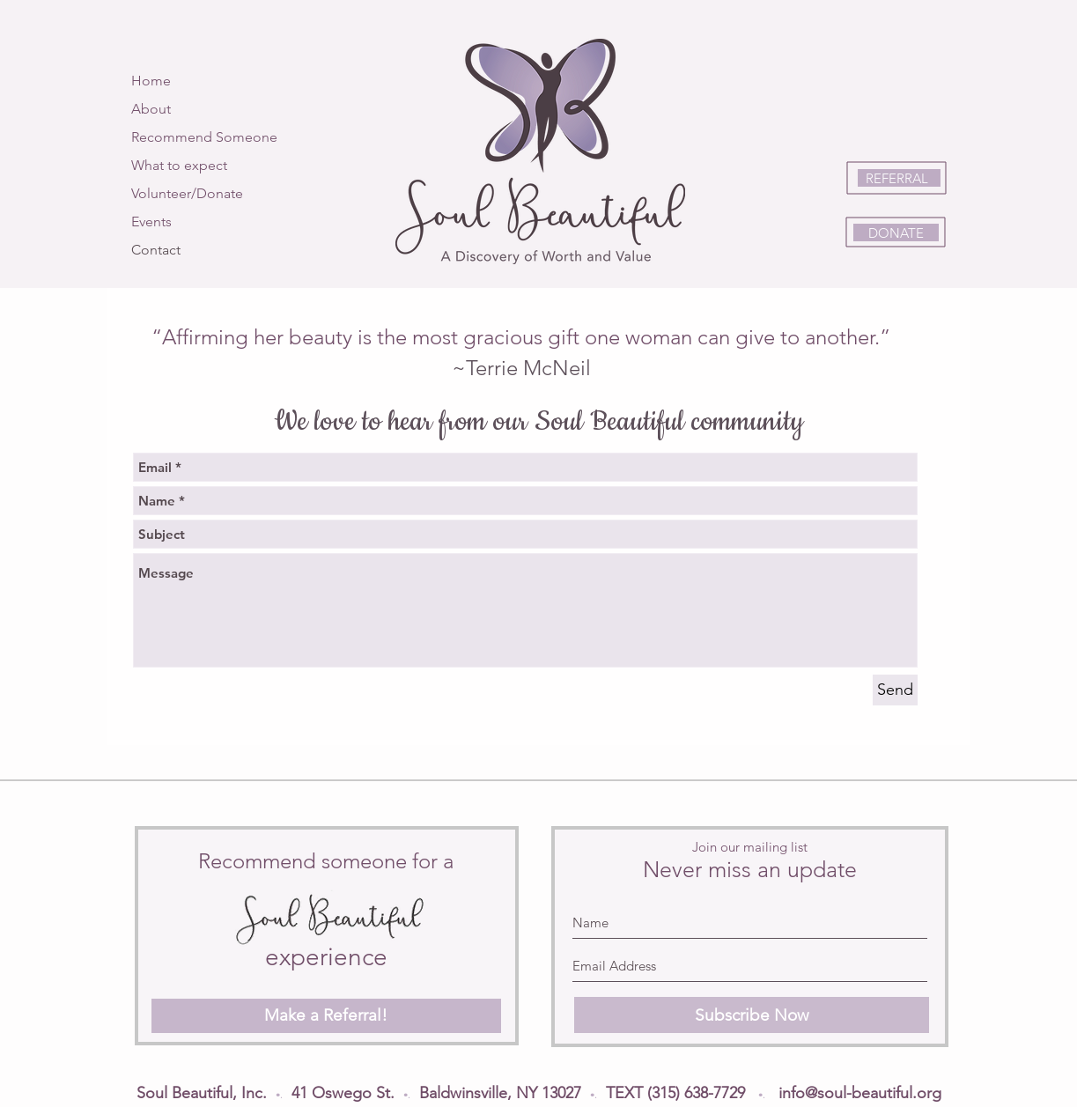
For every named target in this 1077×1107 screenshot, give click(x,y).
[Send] (895, 690)
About (151, 108)
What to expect (179, 165)
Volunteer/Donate (187, 193)
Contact (156, 249)
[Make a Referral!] (326, 1016)
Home (151, 80)
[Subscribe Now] (751, 1015)
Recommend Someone (204, 137)
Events (151, 221)
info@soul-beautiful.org (859, 1093)
